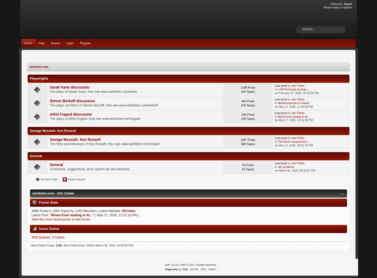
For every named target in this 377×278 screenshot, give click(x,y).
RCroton (128, 211)
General (56, 165)
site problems (286, 166)
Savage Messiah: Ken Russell (75, 140)
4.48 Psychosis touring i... (294, 89)
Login (70, 43)
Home (28, 43)
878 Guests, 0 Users (48, 237)
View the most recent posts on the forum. (61, 219)
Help (42, 43)
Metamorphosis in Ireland (293, 103)
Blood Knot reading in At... (294, 116)
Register (85, 43)
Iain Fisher (298, 85)
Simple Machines (206, 264)
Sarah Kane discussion (70, 87)
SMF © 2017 (187, 264)
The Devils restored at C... (294, 141)
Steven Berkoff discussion (72, 101)
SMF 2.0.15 (171, 264)
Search (55, 43)
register (347, 7)
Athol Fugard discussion (71, 114)
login (336, 7)
